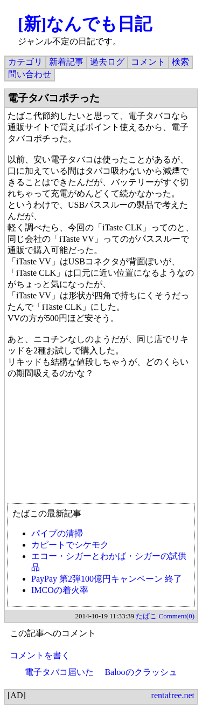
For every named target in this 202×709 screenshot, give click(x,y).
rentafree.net (172, 695)
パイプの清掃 (57, 533)
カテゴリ (25, 61)
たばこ (146, 616)
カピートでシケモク (70, 544)
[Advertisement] (101, 441)
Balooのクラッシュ (141, 672)
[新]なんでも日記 (85, 23)
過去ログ (107, 61)
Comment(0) (176, 616)
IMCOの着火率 (59, 590)
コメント (148, 61)
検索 (180, 61)
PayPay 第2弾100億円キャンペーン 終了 (106, 578)
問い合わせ (29, 74)
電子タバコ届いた (59, 672)
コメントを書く (40, 655)
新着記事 (66, 61)
